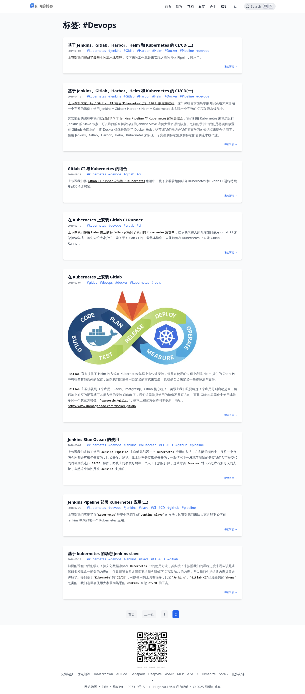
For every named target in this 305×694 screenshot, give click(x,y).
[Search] (260, 6)
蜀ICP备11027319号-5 (129, 687)
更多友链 (238, 674)
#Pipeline (187, 50)
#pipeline (197, 445)
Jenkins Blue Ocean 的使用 (93, 439)
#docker (121, 282)
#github (181, 445)
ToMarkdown (103, 674)
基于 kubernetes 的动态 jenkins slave (104, 553)
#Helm (157, 50)
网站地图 (90, 687)
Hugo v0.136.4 (164, 687)
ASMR (169, 674)
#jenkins (130, 445)
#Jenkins (114, 50)
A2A (190, 674)
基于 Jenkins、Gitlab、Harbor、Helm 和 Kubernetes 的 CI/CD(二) (130, 45)
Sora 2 (223, 674)
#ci (139, 174)
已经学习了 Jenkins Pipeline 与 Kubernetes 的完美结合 (143, 118)
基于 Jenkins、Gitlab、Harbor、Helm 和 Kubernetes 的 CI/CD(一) (130, 90)
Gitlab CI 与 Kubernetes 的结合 (97, 168)
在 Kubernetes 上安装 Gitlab (95, 277)
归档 (105, 687)
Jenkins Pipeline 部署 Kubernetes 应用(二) (108, 502)
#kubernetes (96, 50)
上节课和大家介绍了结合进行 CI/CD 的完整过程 (121, 103)
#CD (169, 445)
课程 (179, 6)
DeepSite (155, 674)
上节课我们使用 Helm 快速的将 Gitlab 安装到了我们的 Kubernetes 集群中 (121, 232)
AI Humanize (206, 674)
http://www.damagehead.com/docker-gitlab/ (102, 406)
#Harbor (143, 50)
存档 (190, 6)
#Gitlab (129, 50)
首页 (168, 6)
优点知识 (83, 674)
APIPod (121, 674)
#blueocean (147, 445)
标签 (201, 6)
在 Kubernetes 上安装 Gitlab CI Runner (105, 220)
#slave (143, 507)
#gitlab (129, 174)
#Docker (171, 50)
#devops (202, 50)
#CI (161, 445)
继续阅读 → (230, 66)
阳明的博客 (213, 687)
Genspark (138, 674)
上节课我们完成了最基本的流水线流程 (95, 57)
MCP (180, 674)
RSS (223, 6)
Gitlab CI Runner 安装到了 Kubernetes (116, 181)
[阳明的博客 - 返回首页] (41, 6)
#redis (156, 282)
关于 (213, 6)
